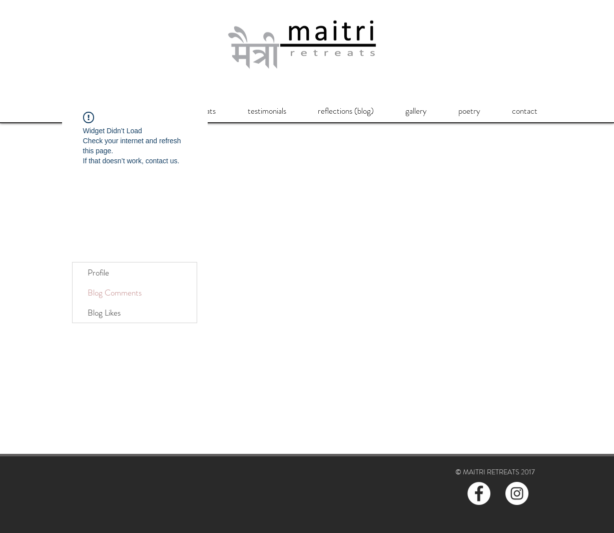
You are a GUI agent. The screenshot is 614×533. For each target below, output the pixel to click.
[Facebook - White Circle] (478, 493)
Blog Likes (104, 313)
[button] (267, 110)
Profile (98, 272)
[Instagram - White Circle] (516, 493)
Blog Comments (115, 293)
